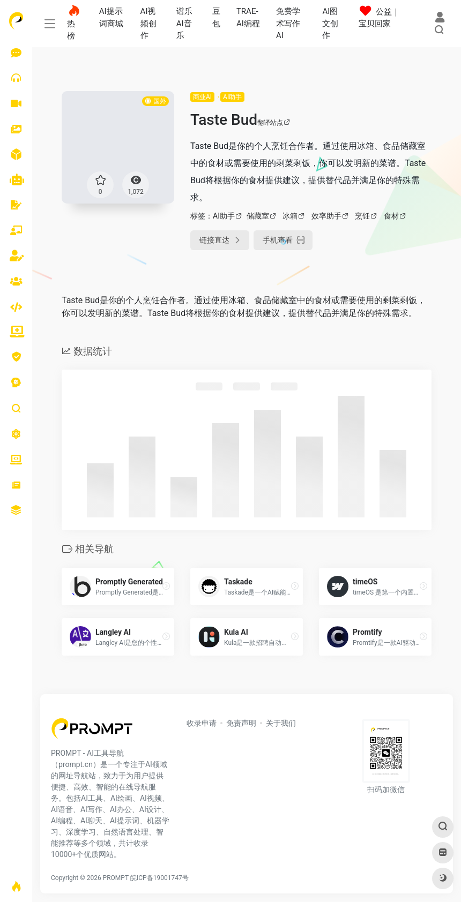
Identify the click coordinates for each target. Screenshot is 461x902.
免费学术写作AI (288, 23)
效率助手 (326, 216)
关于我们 (281, 723)
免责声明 (241, 723)
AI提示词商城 (111, 17)
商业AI (202, 97)
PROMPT (116, 878)
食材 (391, 216)
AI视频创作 (148, 23)
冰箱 (290, 216)
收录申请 (202, 723)
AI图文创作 (330, 23)
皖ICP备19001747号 (159, 878)
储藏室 (258, 216)
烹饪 (362, 216)
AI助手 (232, 97)
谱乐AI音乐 (184, 23)
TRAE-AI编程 (248, 17)
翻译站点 (273, 122)
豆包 (216, 17)
